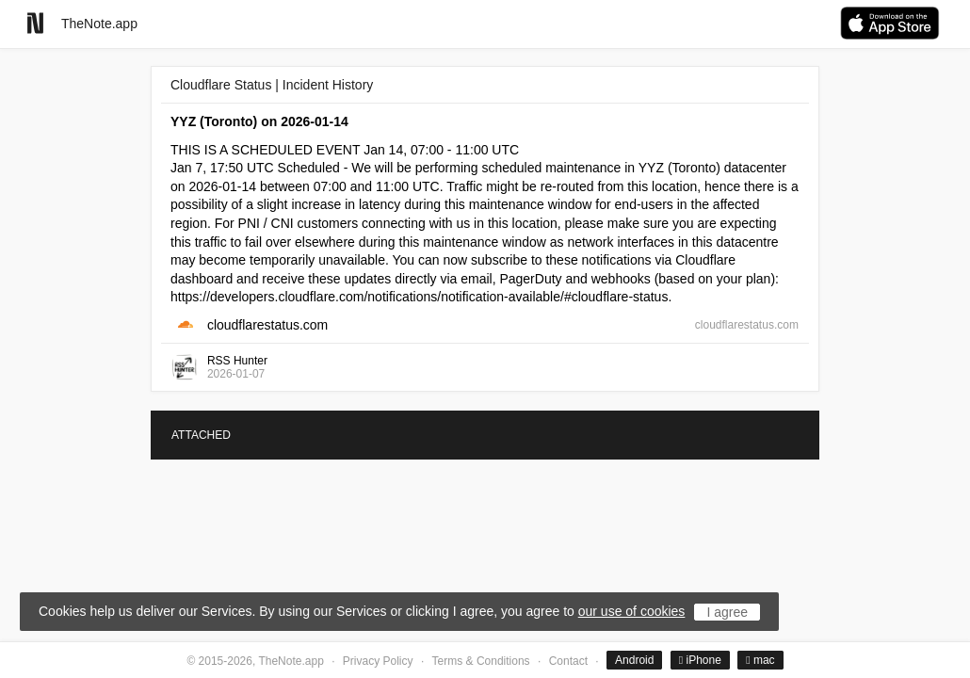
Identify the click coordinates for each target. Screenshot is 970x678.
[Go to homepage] (35, 23)
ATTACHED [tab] (201, 435)
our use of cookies (632, 611)
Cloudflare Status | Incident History (271, 84)
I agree (727, 612)
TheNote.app (99, 23)
